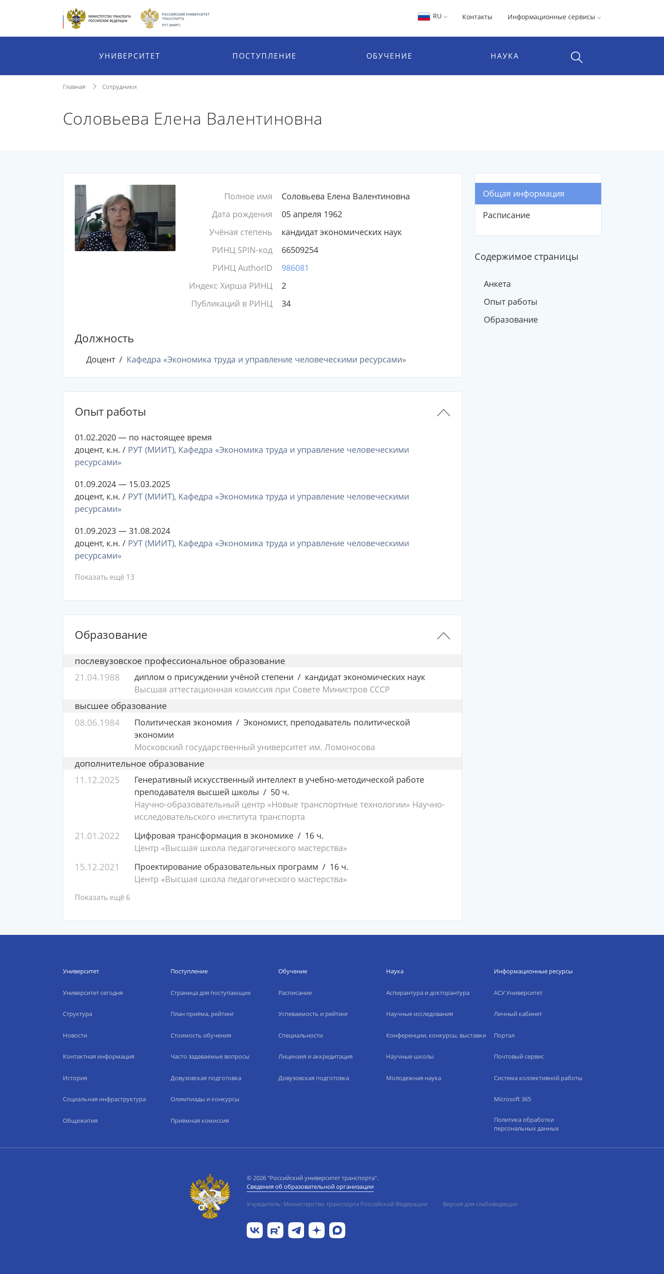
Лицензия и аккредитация (315, 1056)
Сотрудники (119, 86)
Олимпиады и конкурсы (205, 1099)
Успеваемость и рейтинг (313, 1014)
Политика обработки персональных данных (526, 1124)
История (75, 1078)
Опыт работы (510, 301)
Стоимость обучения (201, 1035)
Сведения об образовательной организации (310, 1186)
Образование (511, 319)
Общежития (80, 1120)
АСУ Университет (518, 992)
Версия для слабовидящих (480, 1204)
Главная (74, 86)
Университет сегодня (93, 992)
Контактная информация (98, 1056)
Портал (504, 1035)
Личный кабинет (518, 1014)
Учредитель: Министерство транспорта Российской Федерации (337, 1204)
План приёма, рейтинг (202, 1014)
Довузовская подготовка (206, 1078)
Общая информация (523, 193)
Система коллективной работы (538, 1078)
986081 (295, 267)
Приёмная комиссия (200, 1120)
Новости (75, 1035)
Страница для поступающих (211, 992)
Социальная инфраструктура (104, 1099)
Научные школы (410, 1056)
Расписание (506, 214)
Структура (77, 1014)
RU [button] (432, 15)
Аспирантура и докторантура (428, 992)
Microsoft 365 (512, 1099)
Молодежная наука (413, 1078)
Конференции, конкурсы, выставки (436, 1035)
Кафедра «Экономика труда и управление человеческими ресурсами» (266, 359)
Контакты (477, 16)
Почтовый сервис (519, 1056)
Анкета (497, 283)
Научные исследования (419, 1014)
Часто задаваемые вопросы (210, 1056)
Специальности (300, 1035)
